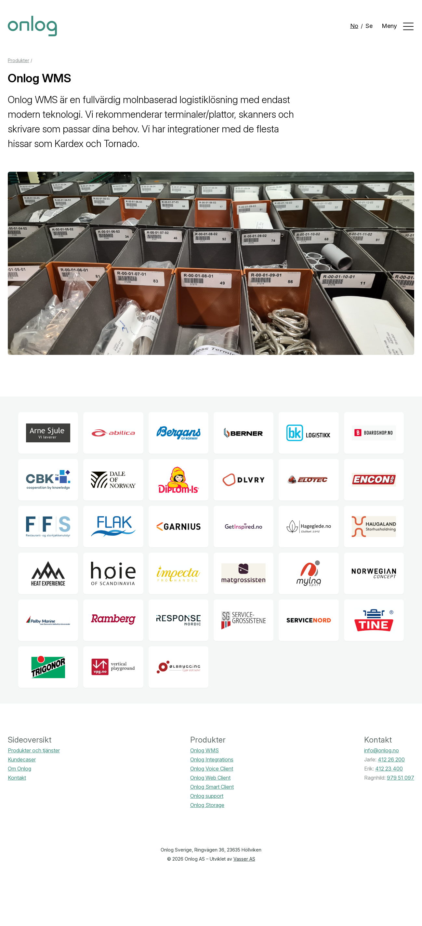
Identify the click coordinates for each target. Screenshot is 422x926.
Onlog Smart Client (212, 787)
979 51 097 (400, 777)
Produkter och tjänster (34, 750)
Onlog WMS (204, 750)
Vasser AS (244, 859)
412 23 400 (389, 768)
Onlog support (206, 796)
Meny (398, 26)
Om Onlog (19, 768)
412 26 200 (391, 759)
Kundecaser (22, 759)
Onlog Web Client (210, 777)
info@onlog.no (381, 750)
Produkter (18, 60)
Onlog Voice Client (211, 768)
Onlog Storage (207, 805)
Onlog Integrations (211, 759)
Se (369, 25)
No (354, 25)
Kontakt (17, 777)
